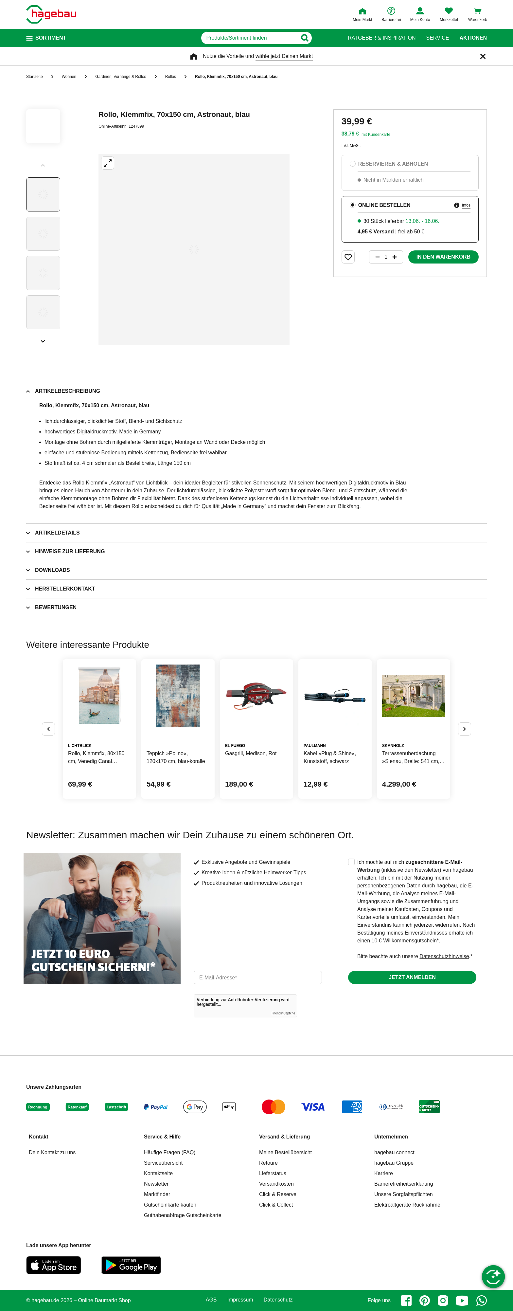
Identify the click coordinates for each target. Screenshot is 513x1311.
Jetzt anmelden (412, 977)
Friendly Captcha (283, 1013)
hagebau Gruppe (394, 1163)
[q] (249, 38)
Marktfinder (157, 1194)
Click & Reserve (277, 1194)
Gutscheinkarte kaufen (170, 1205)
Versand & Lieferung (284, 1136)
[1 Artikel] (386, 257)
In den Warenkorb (443, 257)
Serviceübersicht (163, 1163)
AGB (211, 1299)
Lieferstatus (272, 1173)
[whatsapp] (481, 1300)
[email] (258, 977)
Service (437, 38)
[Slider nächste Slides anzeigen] (43, 339)
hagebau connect (394, 1152)
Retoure (268, 1163)
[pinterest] (424, 1300)
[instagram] (443, 1300)
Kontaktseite (158, 1173)
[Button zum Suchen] (324, 38)
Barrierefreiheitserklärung (403, 1184)
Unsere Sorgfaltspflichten (403, 1194)
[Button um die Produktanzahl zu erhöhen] (397, 257)
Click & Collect (276, 1205)
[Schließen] (483, 56)
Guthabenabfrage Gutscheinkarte (182, 1215)
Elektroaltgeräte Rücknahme (407, 1205)
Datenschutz (278, 1299)
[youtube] (462, 1300)
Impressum (240, 1299)
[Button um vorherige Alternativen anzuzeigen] (48, 729)
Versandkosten (276, 1184)
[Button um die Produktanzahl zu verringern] (374, 257)
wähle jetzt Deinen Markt (284, 56)
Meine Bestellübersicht (285, 1152)
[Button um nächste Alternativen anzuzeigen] (464, 729)
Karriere (383, 1173)
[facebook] (406, 1300)
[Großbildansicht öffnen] (194, 249)
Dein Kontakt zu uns (52, 1152)
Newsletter (156, 1184)
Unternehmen (391, 1136)
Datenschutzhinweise (444, 956)
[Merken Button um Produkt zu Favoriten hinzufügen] (348, 257)
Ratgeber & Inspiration (382, 38)
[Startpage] (51, 14)
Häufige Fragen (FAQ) (169, 1152)
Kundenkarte (379, 134)
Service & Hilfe (162, 1136)
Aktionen (473, 38)
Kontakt (38, 1136)
